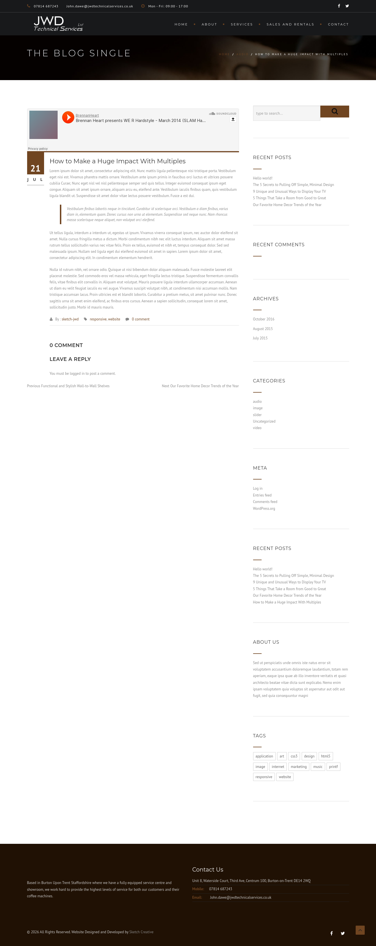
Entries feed (262, 495)
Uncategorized (264, 421)
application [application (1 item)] (264, 756)
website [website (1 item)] (285, 776)
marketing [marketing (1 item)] (299, 766)
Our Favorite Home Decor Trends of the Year (287, 204)
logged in (77, 373)
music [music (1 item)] (317, 766)
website (114, 319)
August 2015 (263, 328)
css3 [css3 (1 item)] (294, 756)
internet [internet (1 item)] (278, 766)
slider (257, 414)
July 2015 (260, 338)
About (209, 24)
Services (242, 24)
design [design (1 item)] (309, 756)
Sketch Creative (141, 932)
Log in (258, 488)
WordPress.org (264, 508)
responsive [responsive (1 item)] (264, 776)
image (258, 408)
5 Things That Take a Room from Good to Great (289, 198)
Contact (338, 24)
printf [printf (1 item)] (333, 766)
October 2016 (264, 319)
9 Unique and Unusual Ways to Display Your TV (289, 191)
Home (181, 24)
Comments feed (265, 501)
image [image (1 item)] (260, 766)
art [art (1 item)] (282, 756)
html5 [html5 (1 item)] (326, 756)
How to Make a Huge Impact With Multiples (287, 602)
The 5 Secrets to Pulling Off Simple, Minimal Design (293, 184)
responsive (98, 319)
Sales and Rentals (290, 24)
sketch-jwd (70, 319)
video (257, 427)
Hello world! (263, 178)
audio (242, 54)
